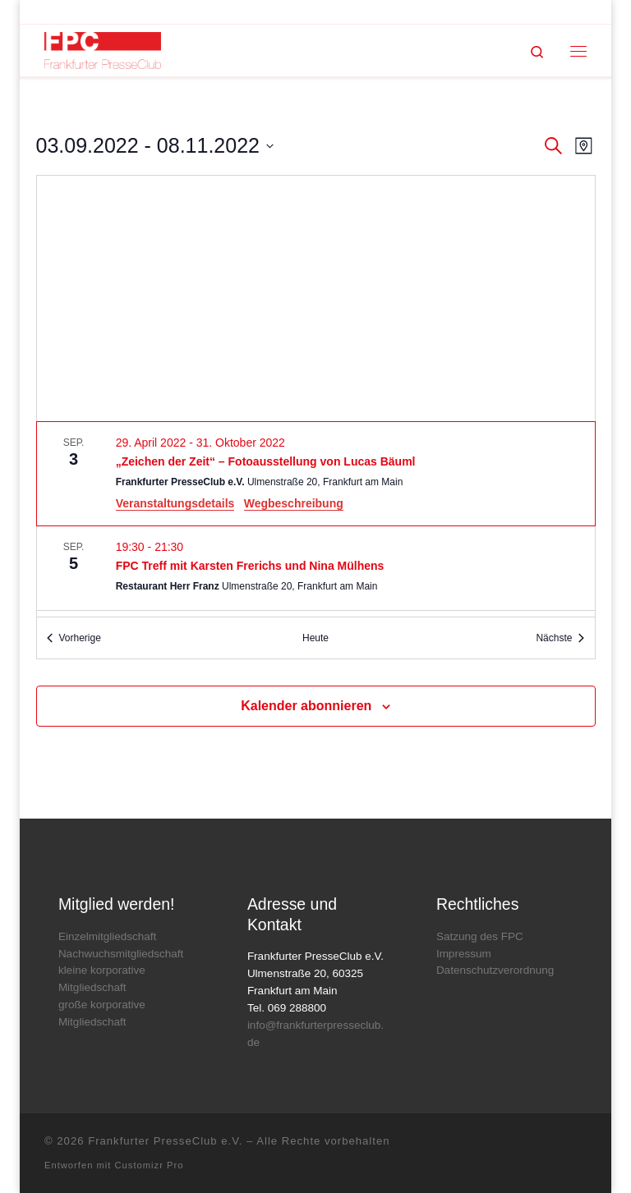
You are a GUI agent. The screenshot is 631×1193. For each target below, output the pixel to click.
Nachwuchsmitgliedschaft (120, 954)
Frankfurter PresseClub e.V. (165, 1141)
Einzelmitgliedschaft (107, 936)
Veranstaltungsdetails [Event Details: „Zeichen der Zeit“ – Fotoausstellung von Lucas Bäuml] (175, 503)
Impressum (463, 954)
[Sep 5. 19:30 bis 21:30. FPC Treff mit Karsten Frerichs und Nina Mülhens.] (316, 568)
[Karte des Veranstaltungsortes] (316, 298)
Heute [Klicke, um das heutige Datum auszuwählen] (315, 638)
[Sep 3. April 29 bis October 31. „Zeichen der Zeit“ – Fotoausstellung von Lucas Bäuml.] (316, 473)
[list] (316, 519)
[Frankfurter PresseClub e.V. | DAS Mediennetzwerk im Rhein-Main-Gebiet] (102, 49)
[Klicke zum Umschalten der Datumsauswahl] (155, 146)
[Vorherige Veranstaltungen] (74, 638)
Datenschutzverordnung (495, 970)
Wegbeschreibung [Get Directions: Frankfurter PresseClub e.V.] (293, 503)
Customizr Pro (149, 1165)
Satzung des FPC (479, 936)
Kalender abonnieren (306, 706)
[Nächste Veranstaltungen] (560, 638)
